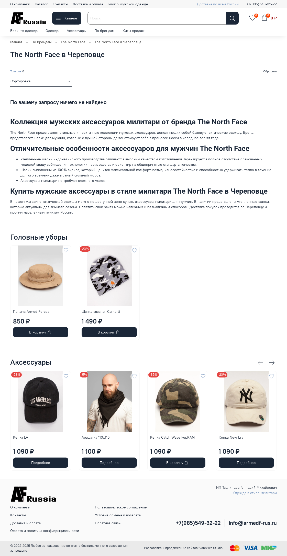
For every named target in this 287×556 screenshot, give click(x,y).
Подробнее (40, 462)
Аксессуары (76, 30)
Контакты (60, 4)
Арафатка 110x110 (96, 437)
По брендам (104, 30)
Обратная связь (107, 523)
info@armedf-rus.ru (253, 522)
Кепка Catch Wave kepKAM (172, 437)
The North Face (73, 42)
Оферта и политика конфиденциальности (44, 530)
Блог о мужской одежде (128, 4)
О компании (20, 4)
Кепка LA (20, 437)
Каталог (41, 4)
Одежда (52, 30)
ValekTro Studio (211, 548)
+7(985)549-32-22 (261, 4)
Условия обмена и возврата (118, 515)
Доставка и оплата (88, 4)
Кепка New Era (231, 437)
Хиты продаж (134, 30)
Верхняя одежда (24, 30)
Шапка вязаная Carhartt (101, 311)
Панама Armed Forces (31, 311)
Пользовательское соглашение (121, 507)
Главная (16, 42)
